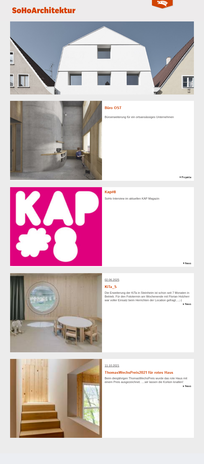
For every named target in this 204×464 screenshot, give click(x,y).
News (188, 263)
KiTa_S (111, 287)
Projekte (186, 177)
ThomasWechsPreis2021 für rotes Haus (139, 372)
